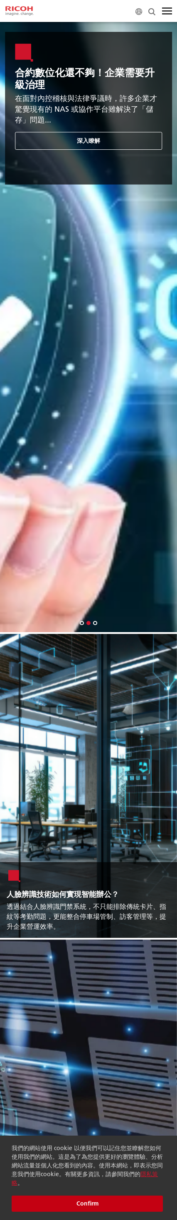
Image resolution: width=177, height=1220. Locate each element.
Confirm (87, 1203)
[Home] (19, 11)
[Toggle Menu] (167, 11)
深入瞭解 (89, 140)
